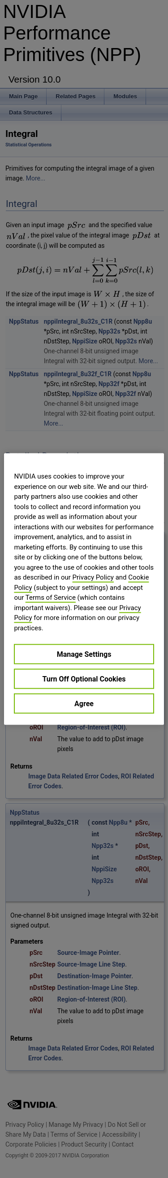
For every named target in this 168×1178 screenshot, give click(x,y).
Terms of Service (51, 597)
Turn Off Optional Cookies (83, 679)
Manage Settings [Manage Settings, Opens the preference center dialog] (84, 654)
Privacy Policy (93, 577)
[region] (84, 589)
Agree (84, 703)
